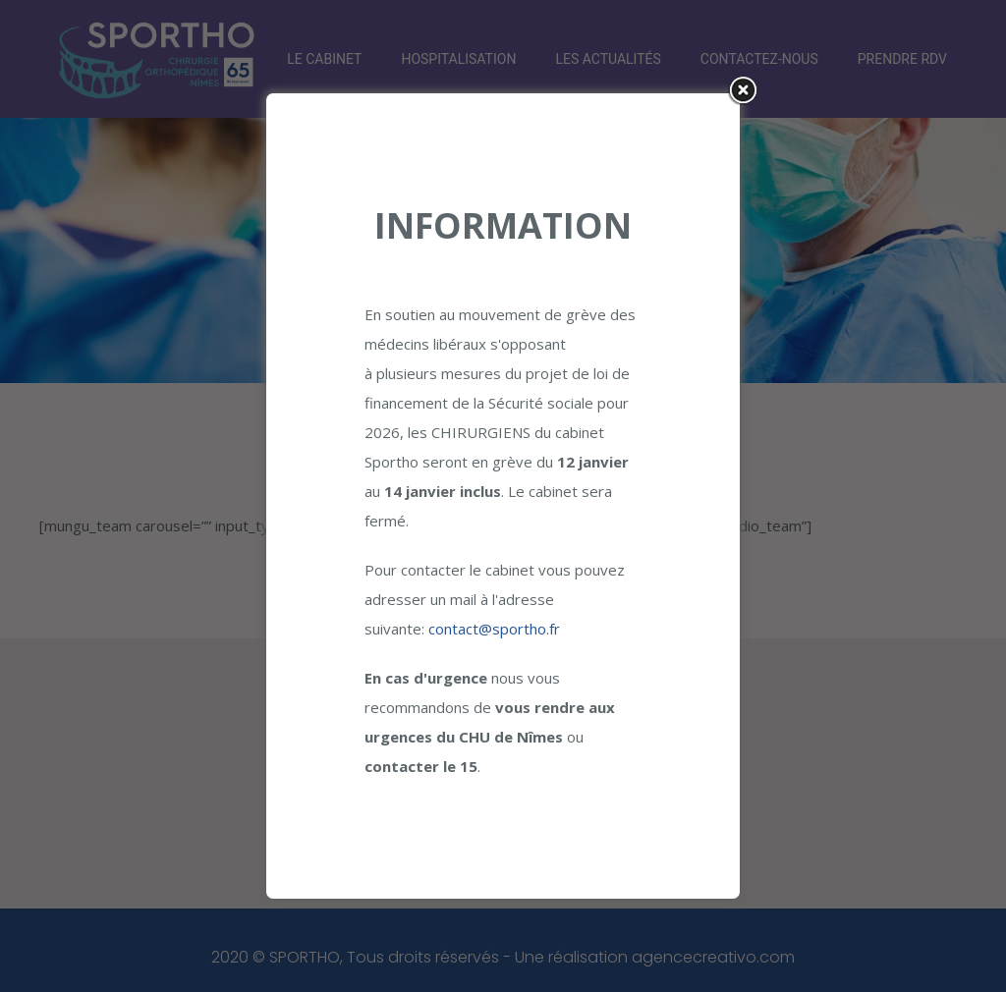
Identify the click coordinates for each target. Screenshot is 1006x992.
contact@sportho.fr (494, 628)
